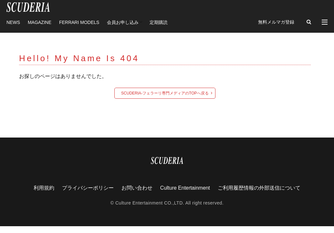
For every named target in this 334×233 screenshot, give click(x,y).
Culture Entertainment (185, 187)
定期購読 (159, 22)
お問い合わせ (136, 187)
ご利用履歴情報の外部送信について (259, 187)
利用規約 (43, 187)
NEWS (13, 22)
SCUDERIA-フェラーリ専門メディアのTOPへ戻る (164, 93)
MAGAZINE (39, 22)
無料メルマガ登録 (276, 22)
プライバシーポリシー (87, 187)
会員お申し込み (123, 22)
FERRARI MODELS (79, 22)
